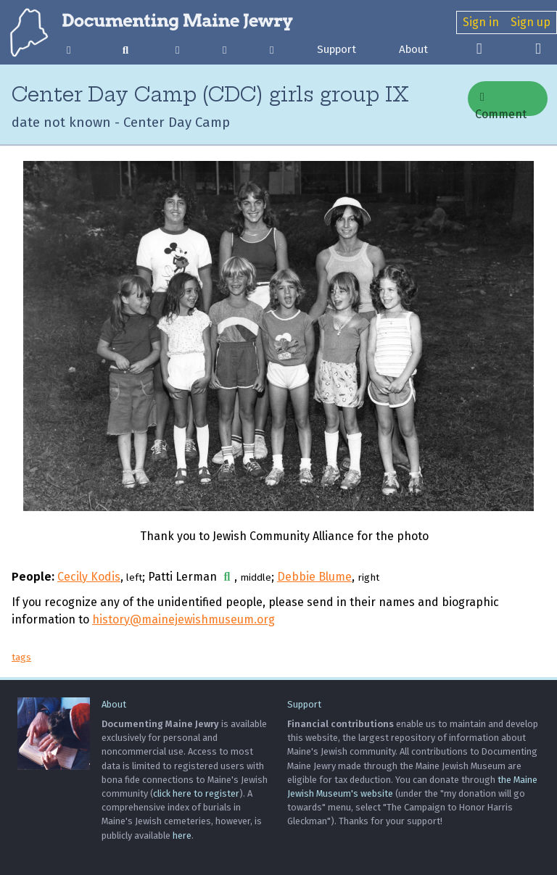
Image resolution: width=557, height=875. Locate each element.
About (413, 49)
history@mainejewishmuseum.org (183, 619)
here (182, 835)
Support (336, 49)
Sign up (530, 22)
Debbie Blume (314, 577)
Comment (501, 103)
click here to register (196, 793)
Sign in (481, 22)
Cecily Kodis (88, 577)
